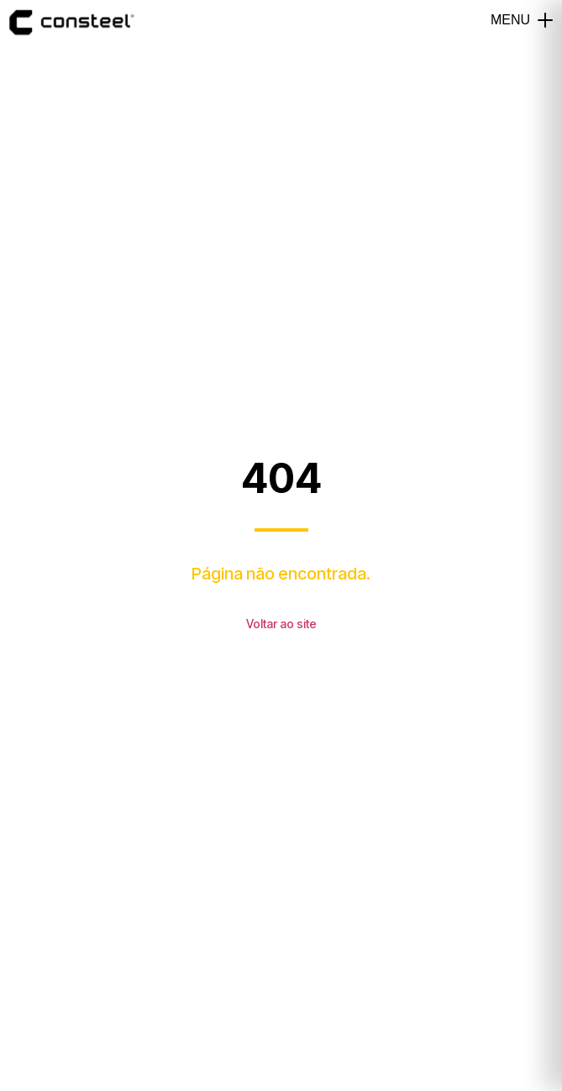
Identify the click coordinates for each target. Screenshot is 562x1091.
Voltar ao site (281, 623)
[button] (545, 20)
